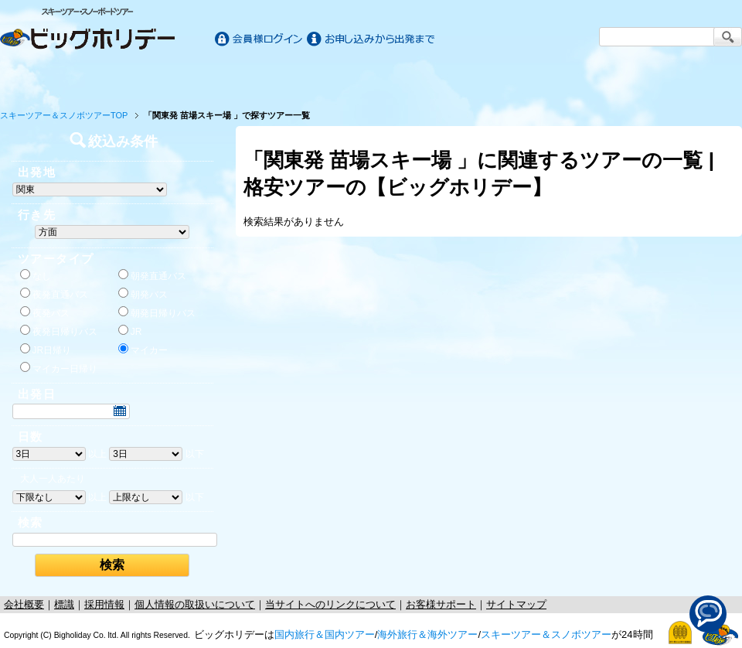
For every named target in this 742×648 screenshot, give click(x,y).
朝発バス (143, 294)
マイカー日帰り (58, 368)
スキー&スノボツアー (555, 79)
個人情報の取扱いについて (194, 604)
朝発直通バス (152, 275)
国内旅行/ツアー (187, 79)
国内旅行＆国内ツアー (324, 634)
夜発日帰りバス (58, 331)
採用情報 (104, 604)
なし (35, 275)
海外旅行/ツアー (371, 79)
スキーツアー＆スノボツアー (546, 634)
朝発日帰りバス (157, 312)
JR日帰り (46, 349)
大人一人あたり (52, 478)
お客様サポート (694, 79)
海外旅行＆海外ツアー (427, 634)
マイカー (143, 349)
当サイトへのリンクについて (330, 604)
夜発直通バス (54, 294)
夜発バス (45, 312)
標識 (64, 604)
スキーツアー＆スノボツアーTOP (64, 115)
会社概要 (24, 604)
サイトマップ (516, 604)
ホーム (47, 79)
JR (130, 331)
